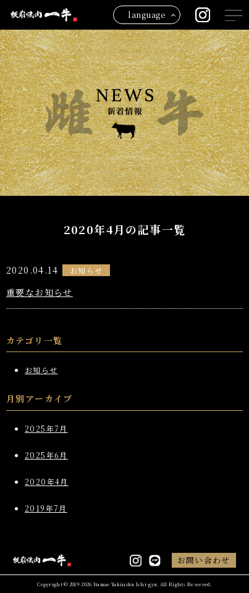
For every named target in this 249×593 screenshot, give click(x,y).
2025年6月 (46, 455)
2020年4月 (47, 481)
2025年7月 (46, 428)
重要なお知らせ (39, 292)
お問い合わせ (203, 560)
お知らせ (86, 270)
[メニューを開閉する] (233, 15)
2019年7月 (46, 508)
